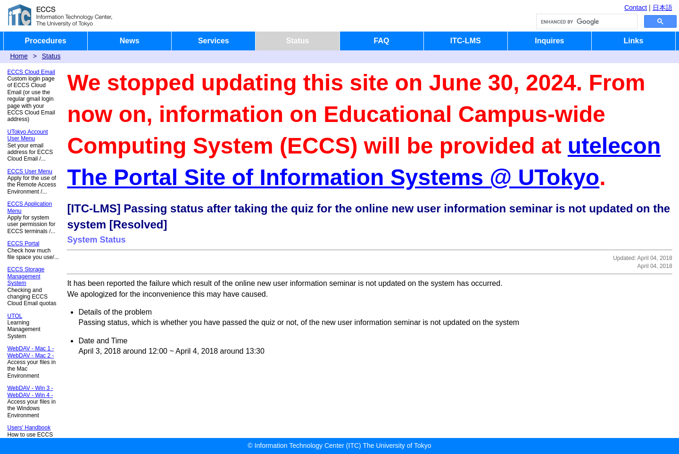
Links (634, 41)
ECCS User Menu (30, 171)
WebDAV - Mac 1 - (31, 348)
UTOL (15, 316)
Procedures (45, 41)
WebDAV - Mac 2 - (31, 355)
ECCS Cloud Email (31, 72)
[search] (586, 21)
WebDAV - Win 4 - (30, 395)
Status (297, 41)
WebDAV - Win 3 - (30, 388)
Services (213, 41)
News (130, 41)
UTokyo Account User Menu (28, 135)
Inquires (549, 41)
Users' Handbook (29, 427)
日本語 (662, 7)
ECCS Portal (24, 243)
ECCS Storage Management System (26, 276)
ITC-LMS (465, 41)
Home (18, 56)
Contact (635, 7)
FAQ (381, 41)
